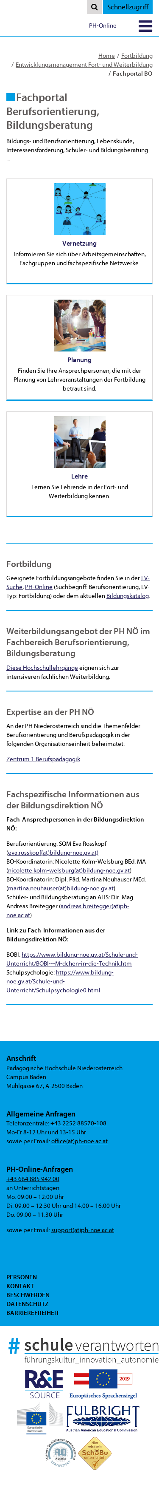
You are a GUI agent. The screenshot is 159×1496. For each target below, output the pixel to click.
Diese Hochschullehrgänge (42, 668)
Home (106, 56)
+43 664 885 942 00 (32, 1179)
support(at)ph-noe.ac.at (82, 1230)
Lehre (79, 476)
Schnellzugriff (127, 7)
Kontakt (20, 1286)
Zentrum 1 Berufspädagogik (43, 759)
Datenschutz (27, 1304)
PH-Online (103, 25)
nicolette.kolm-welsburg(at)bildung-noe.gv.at (69, 870)
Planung (79, 360)
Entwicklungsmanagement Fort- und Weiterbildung (84, 64)
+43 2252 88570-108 (78, 1123)
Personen (21, 1277)
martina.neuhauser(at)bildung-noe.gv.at (61, 888)
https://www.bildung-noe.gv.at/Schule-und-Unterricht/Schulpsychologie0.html (60, 981)
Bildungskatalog (127, 596)
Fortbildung (137, 56)
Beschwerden (28, 1295)
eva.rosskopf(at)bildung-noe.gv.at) (53, 852)
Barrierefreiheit (32, 1313)
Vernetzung (79, 243)
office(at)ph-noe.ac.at (79, 1141)
